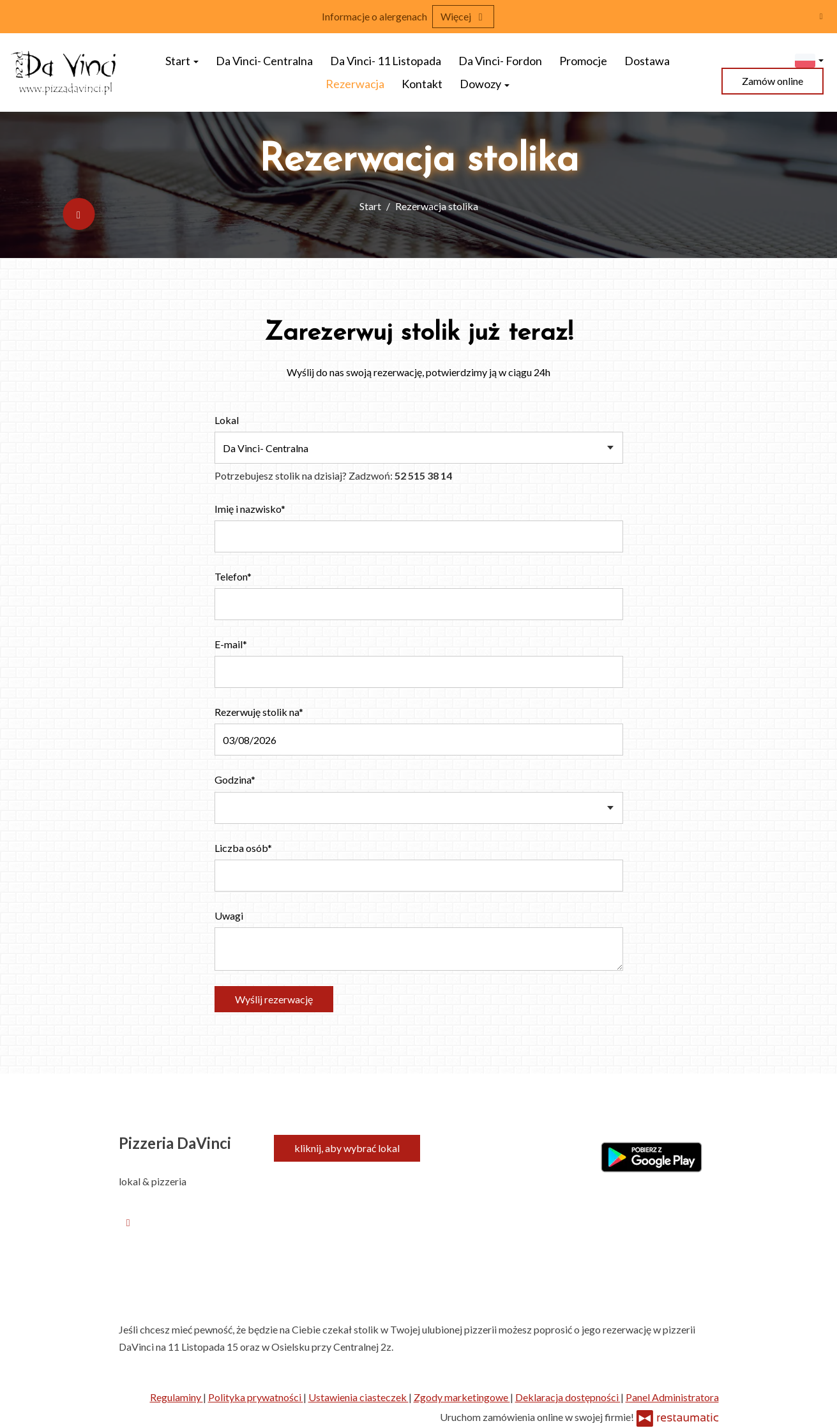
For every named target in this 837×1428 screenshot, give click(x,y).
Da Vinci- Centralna (264, 61)
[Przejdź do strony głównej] (64, 72)
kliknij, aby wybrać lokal (347, 1148)
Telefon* (233, 576)
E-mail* (231, 644)
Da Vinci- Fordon (500, 61)
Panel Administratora (672, 1397)
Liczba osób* (243, 848)
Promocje (583, 61)
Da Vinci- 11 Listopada (385, 61)
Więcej (463, 16)
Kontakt (422, 84)
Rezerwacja (355, 84)
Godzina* (235, 779)
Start (182, 61)
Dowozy (484, 84)
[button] (809, 59)
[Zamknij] (821, 16)
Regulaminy (176, 1397)
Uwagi (229, 915)
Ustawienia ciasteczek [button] (358, 1397)
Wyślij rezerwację (274, 999)
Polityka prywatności (255, 1397)
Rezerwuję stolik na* (259, 712)
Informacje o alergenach (374, 16)
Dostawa (647, 61)
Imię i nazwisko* (250, 509)
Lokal (227, 420)
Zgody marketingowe (462, 1397)
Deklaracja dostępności (568, 1397)
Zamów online (772, 81)
